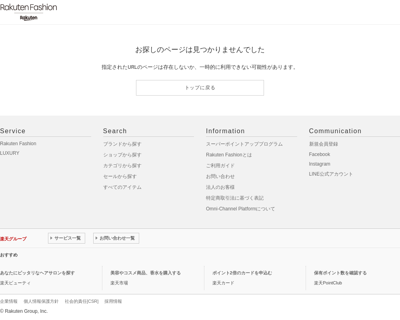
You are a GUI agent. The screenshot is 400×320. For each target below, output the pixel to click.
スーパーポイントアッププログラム (244, 144)
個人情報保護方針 (41, 301)
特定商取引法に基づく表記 (235, 198)
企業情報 (9, 301)
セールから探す (120, 176)
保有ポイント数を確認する (340, 272)
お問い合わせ (220, 176)
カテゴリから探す (122, 165)
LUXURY (9, 153)
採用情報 (113, 301)
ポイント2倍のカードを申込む (242, 272)
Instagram (319, 164)
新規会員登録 (323, 144)
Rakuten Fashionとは (229, 155)
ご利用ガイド (220, 165)
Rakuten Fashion (18, 143)
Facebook (319, 154)
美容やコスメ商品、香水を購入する (145, 272)
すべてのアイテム (122, 187)
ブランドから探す (122, 144)
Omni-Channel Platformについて (240, 209)
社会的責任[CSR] (81, 301)
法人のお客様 (220, 187)
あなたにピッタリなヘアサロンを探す (37, 272)
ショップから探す (122, 155)
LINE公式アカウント (331, 174)
